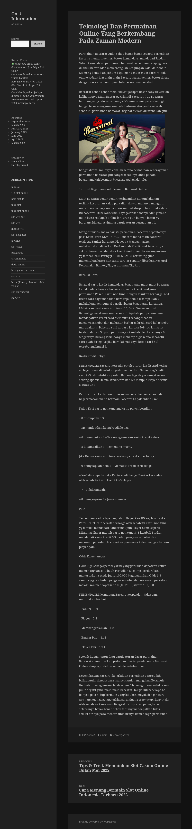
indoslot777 (17, 228)
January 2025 (19, 132)
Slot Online (17, 161)
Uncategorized (19, 165)
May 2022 (16, 135)
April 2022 (17, 139)
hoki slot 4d (17, 199)
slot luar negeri (20, 292)
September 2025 (20, 121)
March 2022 (18, 142)
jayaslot (15, 240)
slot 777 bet (17, 216)
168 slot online (19, 193)
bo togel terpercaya (22, 270)
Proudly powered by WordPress (97, 821)
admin (103, 734)
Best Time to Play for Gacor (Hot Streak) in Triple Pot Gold (26, 85)
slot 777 (15, 222)
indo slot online (20, 210)
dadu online (18, 264)
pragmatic (17, 252)
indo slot (16, 204)
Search (15, 38)
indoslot (15, 187)
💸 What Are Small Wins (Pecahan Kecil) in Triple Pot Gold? (27, 67)
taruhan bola (18, 258)
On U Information (23, 16)
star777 (15, 276)
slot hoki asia (18, 234)
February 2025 (19, 128)
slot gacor (16, 246)
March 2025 (18, 125)
